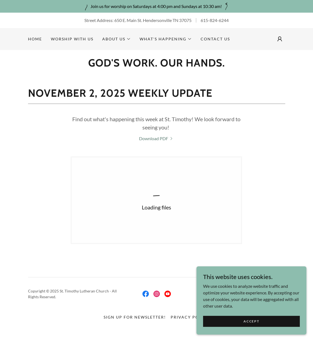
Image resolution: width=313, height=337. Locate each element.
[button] (116, 39)
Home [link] (35, 39)
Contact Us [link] (215, 39)
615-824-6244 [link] (215, 20)
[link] (156, 138)
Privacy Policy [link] (190, 317)
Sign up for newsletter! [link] (135, 317)
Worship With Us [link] (72, 39)
